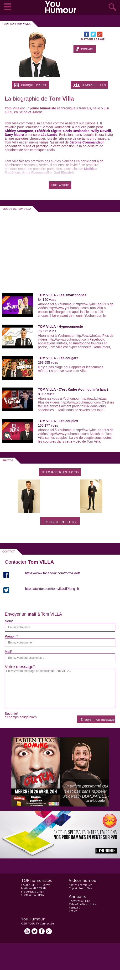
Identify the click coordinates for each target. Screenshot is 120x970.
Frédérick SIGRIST (32, 891)
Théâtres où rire (79, 901)
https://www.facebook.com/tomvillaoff (52, 573)
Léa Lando (49, 135)
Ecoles (73, 911)
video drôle (61, 7)
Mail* (8, 651)
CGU (24, 923)
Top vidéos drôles (80, 888)
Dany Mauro (14, 135)
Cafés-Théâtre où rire (83, 904)
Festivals (74, 907)
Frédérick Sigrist (48, 131)
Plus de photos (60, 522)
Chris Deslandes (76, 131)
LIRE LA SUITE (60, 185)
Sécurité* (11, 713)
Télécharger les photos (60, 472)
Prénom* (11, 636)
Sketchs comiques (80, 885)
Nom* (9, 621)
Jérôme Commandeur (87, 142)
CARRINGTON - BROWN (36, 885)
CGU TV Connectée (41, 923)
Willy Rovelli (101, 131)
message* (25, 666)
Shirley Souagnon (19, 131)
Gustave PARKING (32, 895)
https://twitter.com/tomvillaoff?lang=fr (52, 589)
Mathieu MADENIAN (33, 888)
